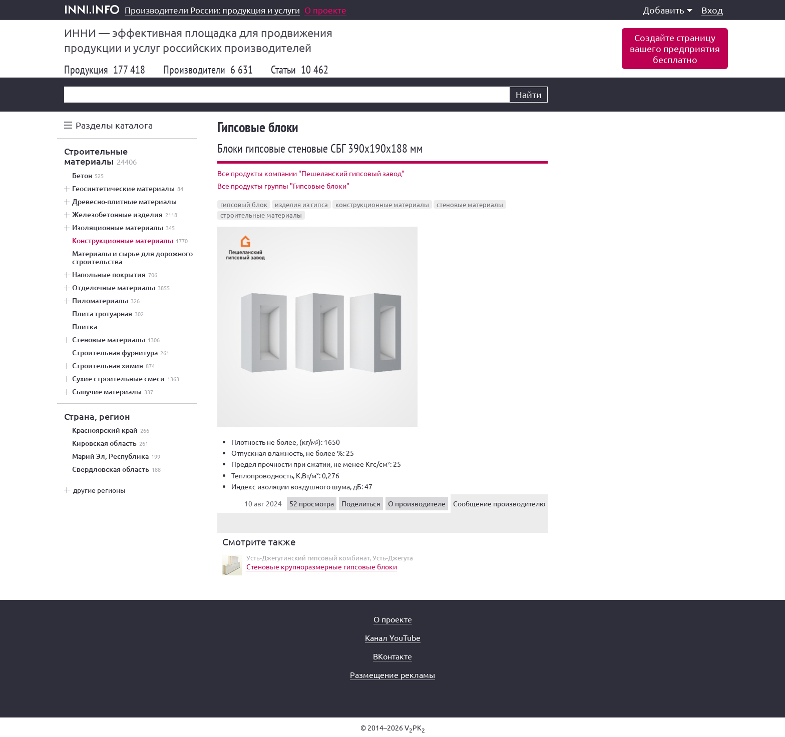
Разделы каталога (114, 125)
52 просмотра (311, 503)
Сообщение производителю (499, 503)
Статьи (299, 70)
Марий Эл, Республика (116, 456)
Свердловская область (116, 469)
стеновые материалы (470, 204)
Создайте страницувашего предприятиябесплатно (675, 48)
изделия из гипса (301, 204)
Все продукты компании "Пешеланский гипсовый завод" (311, 173)
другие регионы (99, 490)
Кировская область (110, 443)
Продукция (104, 70)
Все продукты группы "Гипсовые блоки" (283, 185)
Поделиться (360, 503)
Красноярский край (110, 430)
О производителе (417, 503)
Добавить (667, 10)
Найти (529, 94)
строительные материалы (261, 215)
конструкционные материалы (382, 204)
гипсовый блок (243, 204)
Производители (208, 70)
